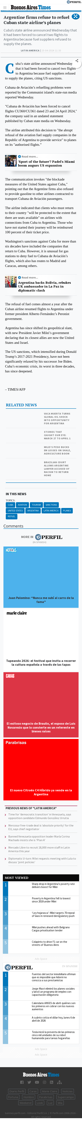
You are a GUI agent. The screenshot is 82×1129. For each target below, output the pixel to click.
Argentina (33, 510)
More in (41, 537)
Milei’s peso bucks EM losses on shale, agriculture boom (57, 450)
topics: (10, 500)
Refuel (11, 516)
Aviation (22, 504)
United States (15, 510)
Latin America (51, 510)
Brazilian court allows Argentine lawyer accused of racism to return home (57, 469)
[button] (75, 16)
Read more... (30, 156)
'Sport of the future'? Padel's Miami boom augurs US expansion (46, 163)
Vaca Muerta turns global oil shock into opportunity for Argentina (57, 418)
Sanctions (51, 504)
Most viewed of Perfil (41, 967)
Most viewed (16, 878)
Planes (67, 510)
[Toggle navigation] (6, 7)
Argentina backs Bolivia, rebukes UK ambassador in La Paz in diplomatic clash (44, 286)
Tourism (36, 504)
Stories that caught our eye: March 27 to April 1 (57, 435)
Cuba (10, 504)
